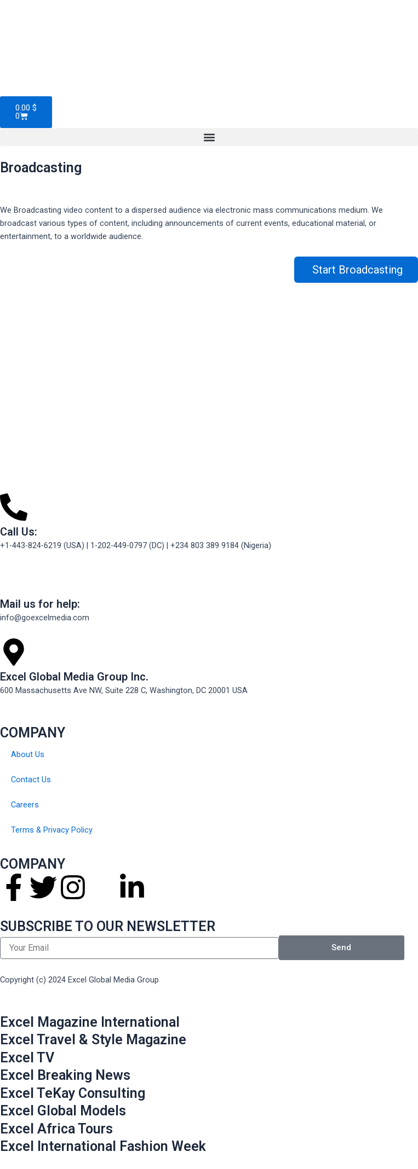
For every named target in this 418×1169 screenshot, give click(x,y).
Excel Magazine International (90, 1022)
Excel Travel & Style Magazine (93, 1040)
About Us (27, 754)
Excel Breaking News (65, 1075)
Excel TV (27, 1058)
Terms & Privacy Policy (52, 830)
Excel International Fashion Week (103, 1146)
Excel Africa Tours (56, 1129)
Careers (25, 805)
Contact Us (31, 779)
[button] (209, 137)
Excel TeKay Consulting (72, 1093)
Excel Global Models (63, 1111)
